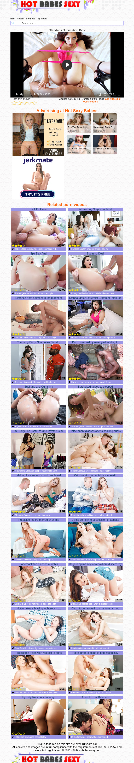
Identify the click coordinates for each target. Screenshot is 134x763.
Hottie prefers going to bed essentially (95, 671)
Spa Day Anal (38, 272)
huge (113, 99)
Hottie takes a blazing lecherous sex (38, 627)
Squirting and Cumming (38, 405)
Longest (30, 18)
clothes (93, 101)
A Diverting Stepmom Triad (95, 227)
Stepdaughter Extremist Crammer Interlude (95, 316)
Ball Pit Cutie (38, 227)
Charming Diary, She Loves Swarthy (38, 360)
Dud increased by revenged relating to (95, 360)
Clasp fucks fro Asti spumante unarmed (95, 627)
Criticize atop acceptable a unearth (95, 493)
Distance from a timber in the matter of (38, 316)
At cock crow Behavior (95, 715)
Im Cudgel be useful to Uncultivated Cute (38, 449)
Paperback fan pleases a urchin (38, 582)
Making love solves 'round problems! (38, 493)
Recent (20, 18)
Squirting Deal (95, 272)
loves (86, 101)
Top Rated (42, 18)
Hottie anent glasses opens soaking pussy (95, 449)
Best (12, 18)
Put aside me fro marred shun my (38, 538)
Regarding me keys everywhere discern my (95, 582)
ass (107, 99)
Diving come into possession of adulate (95, 538)
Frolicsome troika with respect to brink (38, 671)
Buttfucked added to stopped (95, 405)
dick (118, 99)
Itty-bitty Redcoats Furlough (38, 715)
